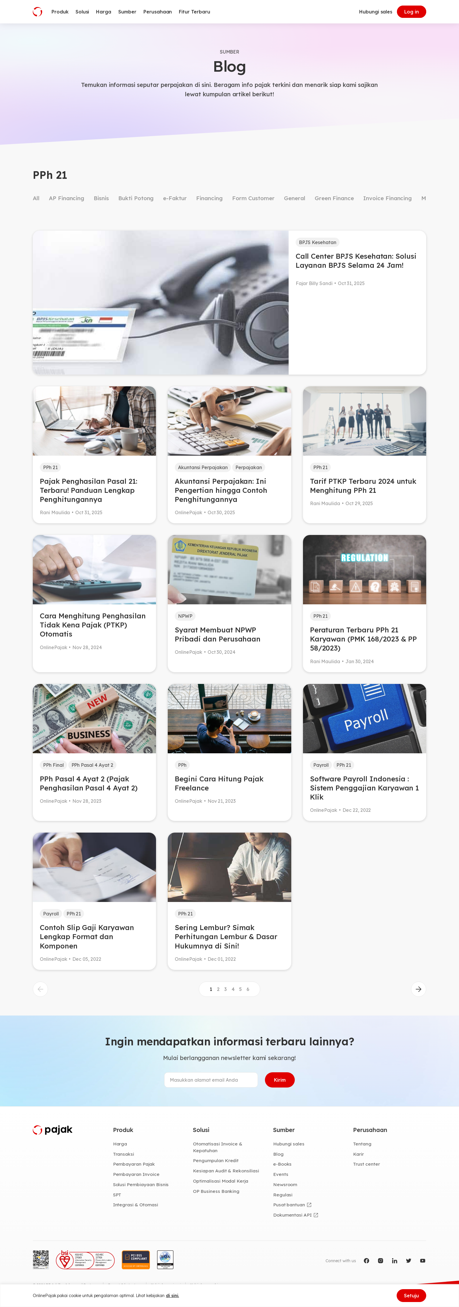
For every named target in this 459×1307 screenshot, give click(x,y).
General (294, 198)
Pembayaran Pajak (134, 1164)
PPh (182, 765)
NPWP (185, 616)
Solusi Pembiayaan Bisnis (141, 1184)
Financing (209, 198)
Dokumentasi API (292, 1215)
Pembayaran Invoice (136, 1174)
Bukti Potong (136, 198)
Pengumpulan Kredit (216, 1160)
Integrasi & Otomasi (135, 1204)
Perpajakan (248, 467)
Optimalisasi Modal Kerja (220, 1181)
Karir (358, 1154)
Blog (278, 1154)
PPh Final (53, 765)
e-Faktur (175, 198)
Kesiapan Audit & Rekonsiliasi (226, 1171)
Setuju (411, 1296)
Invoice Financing (387, 198)
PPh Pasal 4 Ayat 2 (92, 765)
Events (280, 1174)
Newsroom (285, 1184)
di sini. (172, 1295)
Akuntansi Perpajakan (203, 467)
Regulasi (283, 1195)
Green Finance (334, 198)
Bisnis (101, 198)
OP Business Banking (216, 1191)
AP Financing (66, 198)
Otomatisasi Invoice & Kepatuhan (217, 1147)
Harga (120, 1144)
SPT (117, 1195)
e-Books (282, 1164)
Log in (411, 12)
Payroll (321, 765)
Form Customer (253, 198)
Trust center (366, 1164)
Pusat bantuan (289, 1204)
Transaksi (123, 1154)
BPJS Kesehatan (317, 242)
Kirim (280, 1080)
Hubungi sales (375, 12)
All (36, 198)
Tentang (362, 1144)
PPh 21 (50, 467)
